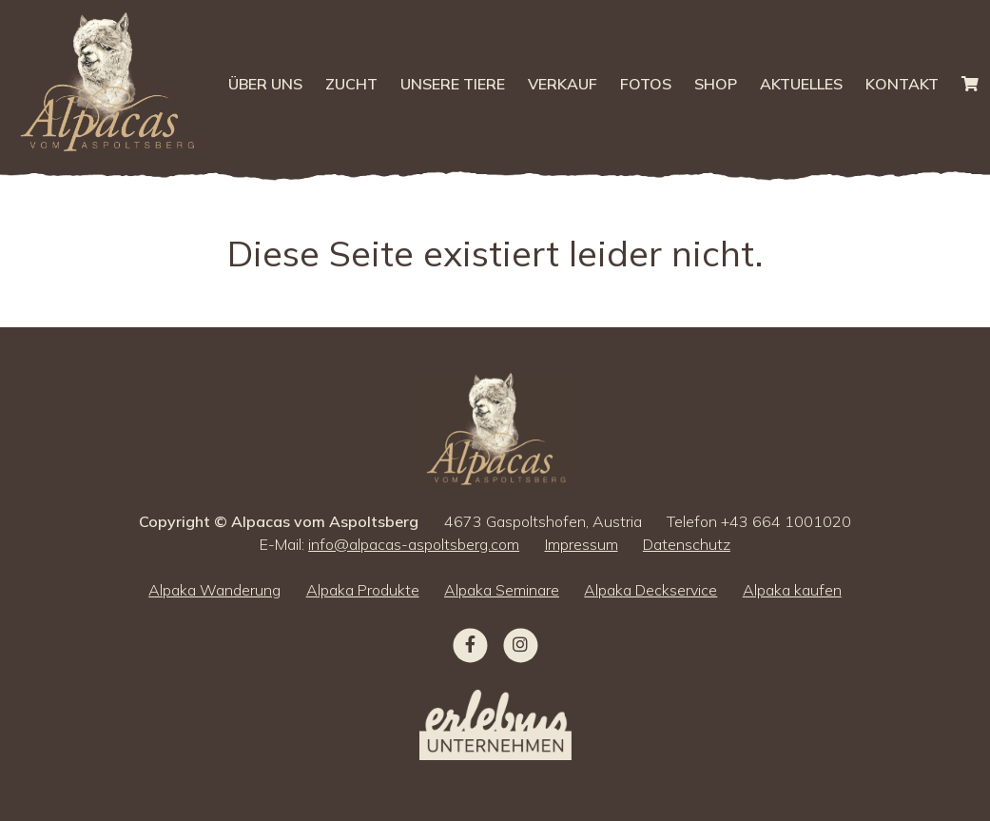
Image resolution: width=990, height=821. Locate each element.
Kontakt (902, 83)
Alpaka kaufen (792, 589)
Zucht (351, 83)
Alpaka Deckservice (650, 589)
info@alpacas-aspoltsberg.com (413, 544)
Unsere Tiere (452, 83)
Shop (715, 83)
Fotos (645, 83)
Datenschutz (686, 544)
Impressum (581, 544)
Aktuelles (801, 83)
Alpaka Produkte (362, 589)
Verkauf (562, 83)
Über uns (265, 83)
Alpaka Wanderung (214, 589)
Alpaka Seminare (501, 589)
